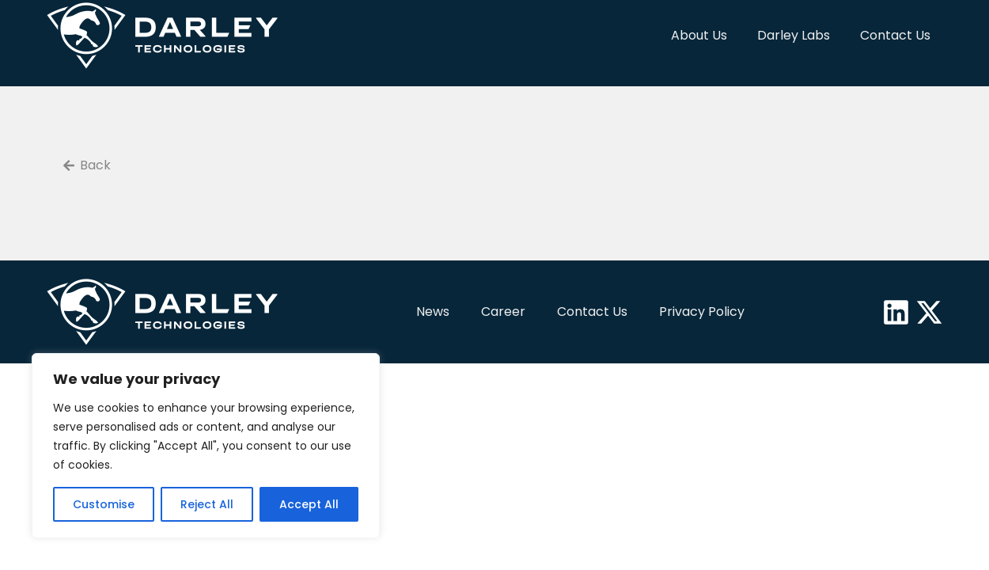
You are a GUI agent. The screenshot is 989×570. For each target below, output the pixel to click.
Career (503, 311)
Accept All (309, 504)
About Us (699, 35)
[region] (206, 445)
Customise (104, 504)
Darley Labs (793, 35)
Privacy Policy (702, 311)
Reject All (206, 504)
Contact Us (895, 35)
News (432, 311)
